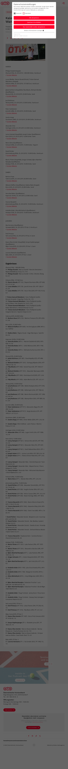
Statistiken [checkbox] (28, 13)
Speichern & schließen (34, 22)
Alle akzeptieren (34, 18)
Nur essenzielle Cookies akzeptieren (34, 27)
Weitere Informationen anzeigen (34, 30)
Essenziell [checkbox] (19, 13)
